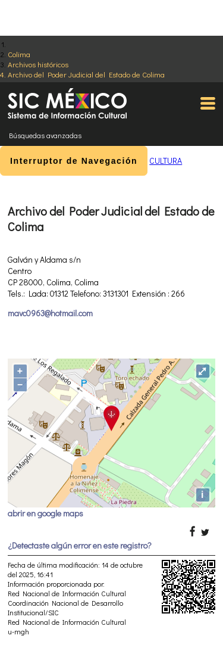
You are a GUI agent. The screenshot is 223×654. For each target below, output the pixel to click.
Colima (19, 54)
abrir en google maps (45, 513)
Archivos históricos (38, 64)
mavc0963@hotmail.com (50, 313)
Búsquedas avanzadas (45, 135)
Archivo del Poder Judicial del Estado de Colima (86, 74)
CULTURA (165, 160)
